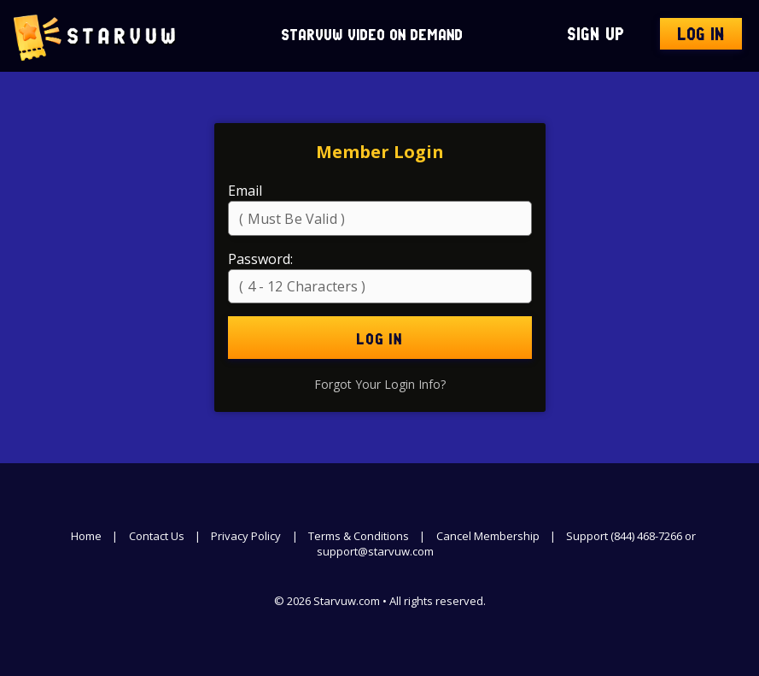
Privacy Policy (246, 536)
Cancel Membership (488, 536)
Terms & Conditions (358, 536)
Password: (260, 259)
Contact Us (156, 536)
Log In (701, 35)
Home (86, 536)
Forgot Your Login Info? (380, 384)
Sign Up (595, 35)
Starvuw (95, 36)
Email (245, 190)
